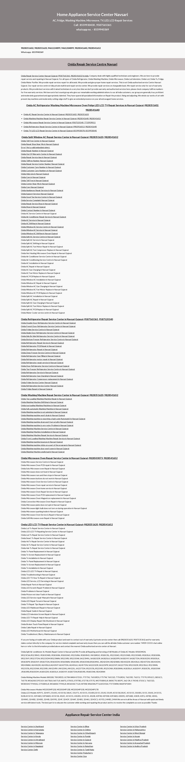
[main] (92, 21)
